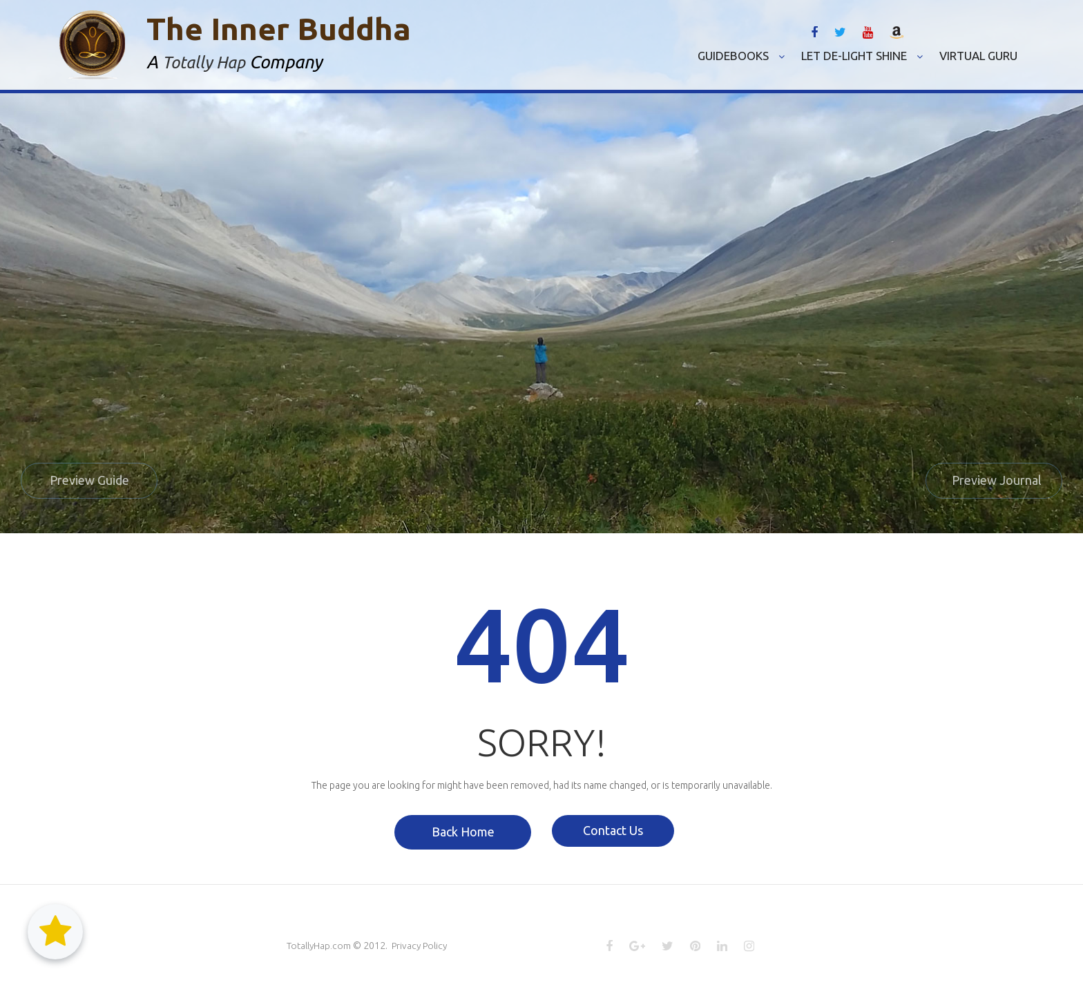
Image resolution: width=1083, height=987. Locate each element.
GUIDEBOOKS (741, 55)
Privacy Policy (421, 946)
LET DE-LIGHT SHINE (862, 55)
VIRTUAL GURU (978, 55)
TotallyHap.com (319, 946)
